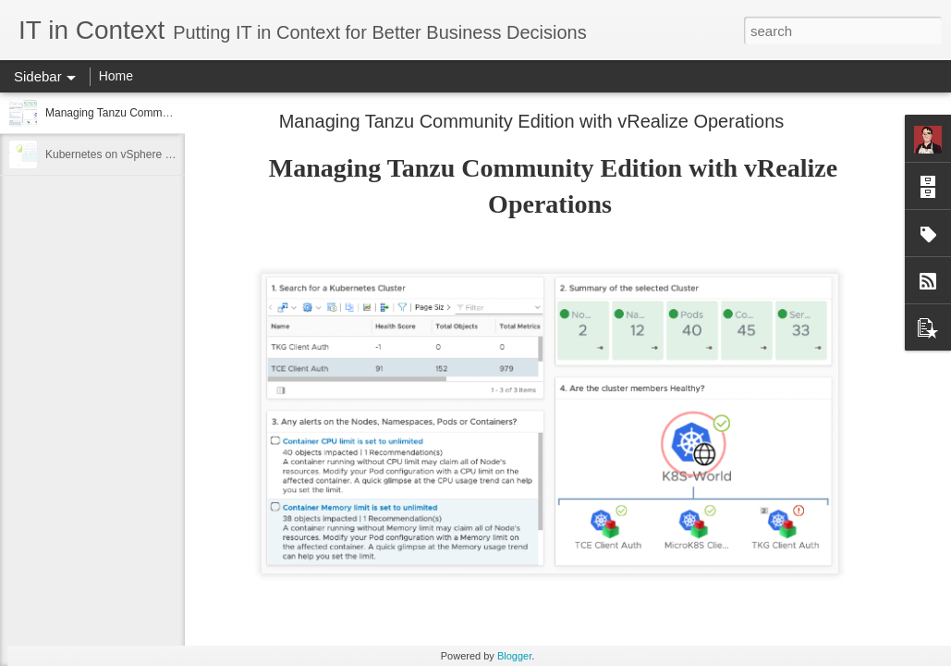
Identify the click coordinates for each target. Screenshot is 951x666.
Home (116, 75)
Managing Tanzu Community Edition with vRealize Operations (532, 121)
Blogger (514, 655)
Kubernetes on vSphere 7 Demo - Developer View (168, 154)
